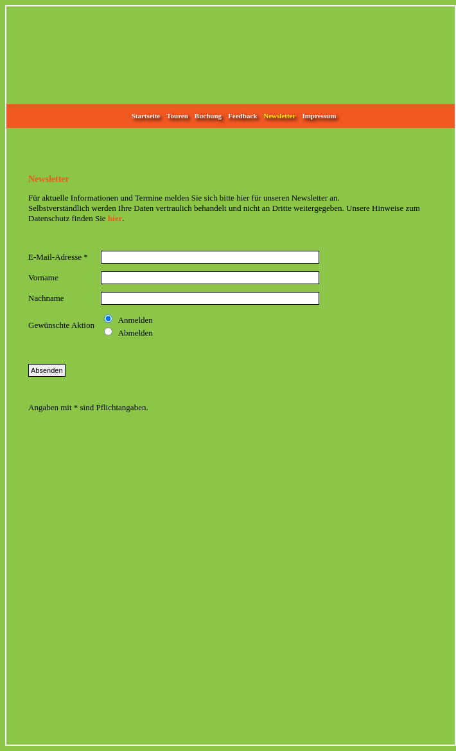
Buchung (208, 116)
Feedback (242, 116)
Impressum (319, 116)
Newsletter (279, 116)
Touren (177, 116)
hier (115, 218)
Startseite (146, 116)
